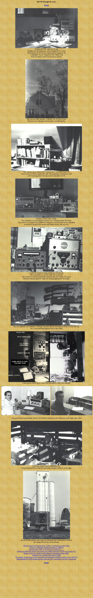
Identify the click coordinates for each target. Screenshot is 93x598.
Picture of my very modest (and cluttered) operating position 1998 (46, 553)
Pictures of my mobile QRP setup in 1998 (46, 555)
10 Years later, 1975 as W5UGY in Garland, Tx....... (46, 549)
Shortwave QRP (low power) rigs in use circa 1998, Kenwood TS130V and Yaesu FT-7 (46, 551)
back (46, 5)
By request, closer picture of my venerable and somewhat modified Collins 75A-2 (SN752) (46, 557)
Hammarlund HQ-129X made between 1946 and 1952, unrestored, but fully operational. (46, 559)
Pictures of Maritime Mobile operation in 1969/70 (46, 548)
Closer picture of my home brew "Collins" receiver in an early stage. (46, 546)
